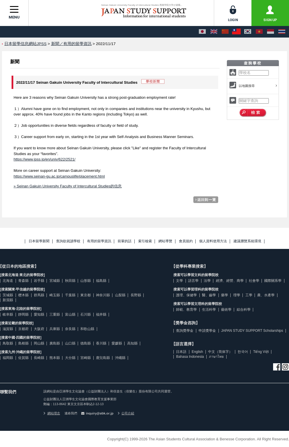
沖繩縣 (120, 358)
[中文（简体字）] (225, 32)
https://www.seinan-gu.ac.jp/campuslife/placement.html (59, 176)
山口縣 (70, 343)
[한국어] (247, 32)
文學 (179, 281)
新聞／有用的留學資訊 (71, 44)
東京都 (85, 295)
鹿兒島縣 (103, 358)
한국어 (243, 352)
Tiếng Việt (261, 352)
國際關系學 (272, 281)
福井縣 (101, 314)
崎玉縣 (54, 295)
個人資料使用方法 (213, 241)
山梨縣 (120, 295)
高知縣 (132, 343)
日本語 (181, 352)
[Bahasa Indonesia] (270, 32)
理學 (236, 295)
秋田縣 (70, 281)
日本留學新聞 (39, 241)
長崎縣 (39, 358)
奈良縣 (70, 329)
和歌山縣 (87, 329)
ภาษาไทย (216, 357)
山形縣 (85, 281)
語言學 (193, 281)
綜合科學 (244, 310)
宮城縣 (54, 281)
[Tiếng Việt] (259, 32)
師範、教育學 (186, 310)
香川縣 (101, 343)
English (197, 352)
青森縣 (23, 281)
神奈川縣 (103, 295)
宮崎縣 (85, 358)
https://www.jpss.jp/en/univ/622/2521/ (44, 159)
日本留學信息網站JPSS (25, 44)
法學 (207, 281)
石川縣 (85, 314)
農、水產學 (266, 295)
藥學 (224, 295)
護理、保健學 (186, 295)
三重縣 (54, 314)
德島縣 (85, 343)
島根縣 (23, 343)
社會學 (254, 281)
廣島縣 (54, 343)
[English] (214, 32)
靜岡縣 (23, 314)
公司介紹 (126, 413)
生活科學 (209, 310)
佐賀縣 (23, 358)
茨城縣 (8, 295)
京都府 (23, 329)
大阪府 (39, 329)
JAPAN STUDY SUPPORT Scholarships (252, 331)
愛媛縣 (117, 343)
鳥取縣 (8, 343)
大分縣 (70, 358)
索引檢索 (145, 241)
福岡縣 (8, 358)
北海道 (8, 281)
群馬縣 (39, 295)
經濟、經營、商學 (230, 281)
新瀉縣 (8, 300)
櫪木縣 (23, 295)
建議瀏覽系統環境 (247, 241)
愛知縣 (39, 314)
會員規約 (186, 241)
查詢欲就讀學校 (68, 241)
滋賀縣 (8, 329)
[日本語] (202, 32)
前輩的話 (124, 241)
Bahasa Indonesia (190, 357)
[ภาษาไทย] (281, 32)
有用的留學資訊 (99, 241)
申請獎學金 (207, 331)
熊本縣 (54, 358)
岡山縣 (39, 343)
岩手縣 (39, 281)
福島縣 (101, 281)
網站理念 (51, 413)
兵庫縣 (54, 329)
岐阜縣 (8, 314)
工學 (248, 295)
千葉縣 (70, 295)
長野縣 (136, 295)
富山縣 (70, 314)
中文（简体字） (220, 352)
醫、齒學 (209, 295)
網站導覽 (165, 241)
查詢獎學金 (184, 331)
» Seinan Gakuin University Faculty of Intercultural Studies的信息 (68, 186)
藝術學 (226, 310)
